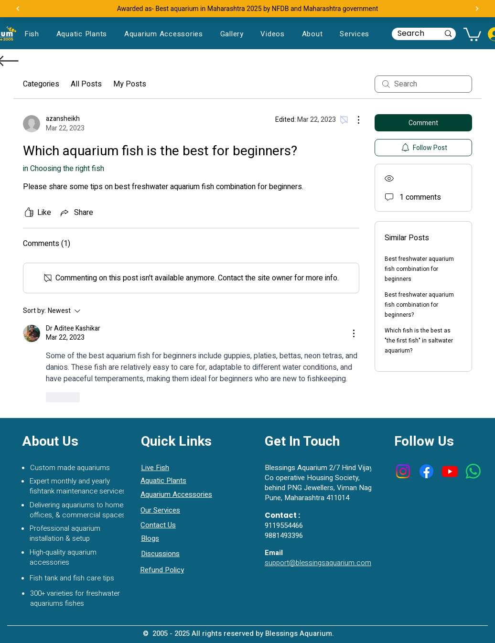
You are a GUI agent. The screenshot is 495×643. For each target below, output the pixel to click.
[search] (423, 84)
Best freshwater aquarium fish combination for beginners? (419, 304)
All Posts (86, 84)
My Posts (129, 84)
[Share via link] (76, 212)
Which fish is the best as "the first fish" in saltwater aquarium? (419, 340)
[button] (472, 33)
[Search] (411, 33)
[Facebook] (426, 471)
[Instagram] (403, 471)
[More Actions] (353, 120)
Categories (41, 84)
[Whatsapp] (473, 471)
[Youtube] (450, 471)
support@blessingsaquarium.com (318, 562)
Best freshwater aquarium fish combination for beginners (419, 269)
